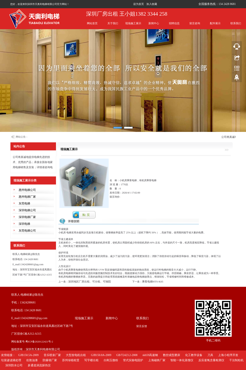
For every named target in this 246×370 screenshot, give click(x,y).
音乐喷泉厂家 (52, 355)
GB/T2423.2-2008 (126, 355)
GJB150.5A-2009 (28, 355)
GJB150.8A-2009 (101, 355)
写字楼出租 (91, 360)
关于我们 (112, 23)
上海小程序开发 (228, 355)
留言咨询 (194, 23)
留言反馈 (141, 326)
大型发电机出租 (76, 355)
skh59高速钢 (150, 355)
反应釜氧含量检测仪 (211, 360)
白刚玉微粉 (111, 360)
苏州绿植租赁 (70, 360)
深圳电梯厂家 (27, 217)
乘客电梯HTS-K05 (152, 281)
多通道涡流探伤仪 (39, 365)
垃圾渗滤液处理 (11, 360)
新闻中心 (153, 23)
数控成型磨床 (171, 355)
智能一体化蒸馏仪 (181, 360)
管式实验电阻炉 (133, 360)
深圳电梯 (24, 223)
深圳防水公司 (14, 365)
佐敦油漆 (32, 360)
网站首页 (92, 23)
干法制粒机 (236, 360)
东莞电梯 (24, 203)
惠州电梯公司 (27, 189)
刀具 (210, 355)
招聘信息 (174, 23)
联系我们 (235, 23)
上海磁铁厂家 (156, 360)
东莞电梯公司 (27, 230)
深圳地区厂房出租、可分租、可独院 (89, 281)
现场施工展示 (133, 23)
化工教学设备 (193, 355)
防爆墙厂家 (50, 360)
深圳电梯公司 (27, 210)
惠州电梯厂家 (27, 196)
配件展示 (215, 23)
